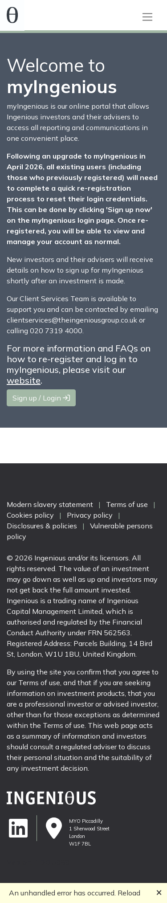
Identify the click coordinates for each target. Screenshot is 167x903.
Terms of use (127, 504)
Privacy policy (90, 515)
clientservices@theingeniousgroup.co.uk (72, 319)
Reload (129, 892)
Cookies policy (30, 515)
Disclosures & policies (42, 525)
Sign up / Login (41, 397)
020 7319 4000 (56, 330)
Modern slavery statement (50, 504)
